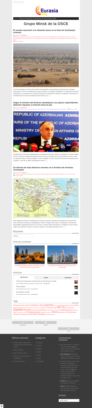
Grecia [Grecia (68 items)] (48, 310)
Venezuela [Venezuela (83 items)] (48, 314)
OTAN (70, 174)
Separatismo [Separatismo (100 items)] (62, 312)
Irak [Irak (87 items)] (51, 310)
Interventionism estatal (22, 292)
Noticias (17, 41)
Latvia (32, 38)
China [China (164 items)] (76, 305)
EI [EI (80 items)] (66, 307)
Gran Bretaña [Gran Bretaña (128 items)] (41, 310)
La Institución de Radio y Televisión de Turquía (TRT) (30, 283)
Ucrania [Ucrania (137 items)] (29, 314)
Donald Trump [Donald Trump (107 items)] (45, 307)
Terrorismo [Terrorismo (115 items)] (16, 314)
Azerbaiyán (22, 109)
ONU (48, 38)
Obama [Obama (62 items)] (76, 310)
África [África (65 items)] (53, 314)
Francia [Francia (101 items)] (33, 310)
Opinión (39, 349)
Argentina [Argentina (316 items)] (48, 305)
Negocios (40, 342)
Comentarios (68, 277)
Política (21, 41)
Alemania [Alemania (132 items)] (16, 305)
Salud (39, 355)
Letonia (36, 38)
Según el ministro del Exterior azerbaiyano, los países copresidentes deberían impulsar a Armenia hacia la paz (45, 103)
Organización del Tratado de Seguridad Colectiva (57, 174)
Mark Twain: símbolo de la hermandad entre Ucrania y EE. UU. (70, 349)
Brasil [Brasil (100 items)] (66, 305)
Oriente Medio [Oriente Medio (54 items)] (20, 312)
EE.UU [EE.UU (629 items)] (61, 307)
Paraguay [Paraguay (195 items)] (31, 312)
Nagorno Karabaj (42, 38)
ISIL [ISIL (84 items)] (56, 310)
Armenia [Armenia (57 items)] (56, 305)
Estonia (42, 36)
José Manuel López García (24, 288)
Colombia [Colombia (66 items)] (15, 307)
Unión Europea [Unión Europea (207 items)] (38, 314)
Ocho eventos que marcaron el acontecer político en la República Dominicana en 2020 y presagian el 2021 (70, 374)
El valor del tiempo (19, 361)
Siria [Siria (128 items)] (67, 312)
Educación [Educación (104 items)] (53, 307)
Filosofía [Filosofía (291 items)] (27, 310)
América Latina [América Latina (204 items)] (37, 305)
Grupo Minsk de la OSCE (63, 36)
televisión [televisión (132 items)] (73, 312)
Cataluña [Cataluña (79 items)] (71, 305)
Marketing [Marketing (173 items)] (65, 310)
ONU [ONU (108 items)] (14, 312)
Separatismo (64, 109)
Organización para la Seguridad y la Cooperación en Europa (63, 38)
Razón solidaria (20, 286)
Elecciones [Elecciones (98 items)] (70, 307)
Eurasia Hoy (18, 35)
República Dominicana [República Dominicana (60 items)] (46, 312)
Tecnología (40, 361)
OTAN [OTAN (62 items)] (25, 312)
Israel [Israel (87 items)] (59, 310)
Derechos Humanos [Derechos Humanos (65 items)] (23, 307)
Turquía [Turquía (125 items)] (23, 314)
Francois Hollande (52, 36)
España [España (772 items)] (18, 309)
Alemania (17, 36)
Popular (46, 277)
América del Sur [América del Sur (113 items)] (25, 305)
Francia (46, 36)
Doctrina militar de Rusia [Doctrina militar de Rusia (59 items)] (34, 307)
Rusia (14, 39)
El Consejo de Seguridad (34, 36)
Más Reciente (24, 277)
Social (39, 358)
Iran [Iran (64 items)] (54, 310)
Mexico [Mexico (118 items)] (71, 310)
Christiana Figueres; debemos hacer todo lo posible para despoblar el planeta (70, 356)
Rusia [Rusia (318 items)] (55, 312)
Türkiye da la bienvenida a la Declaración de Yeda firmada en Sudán (37, 18)
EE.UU (26, 36)
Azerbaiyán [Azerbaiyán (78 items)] (61, 305)
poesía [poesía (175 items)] (38, 312)
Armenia (22, 36)
